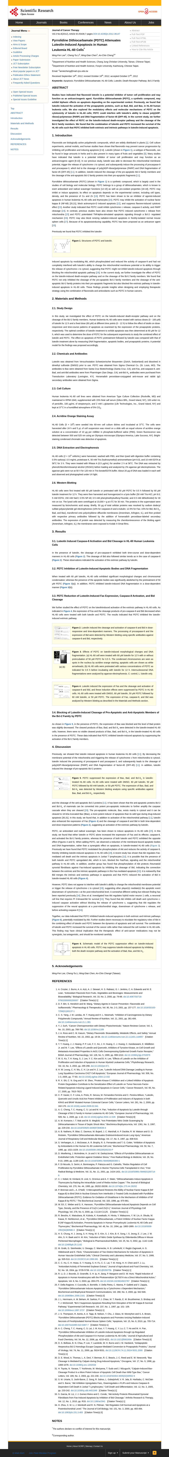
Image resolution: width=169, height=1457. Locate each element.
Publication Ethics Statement (25, 75)
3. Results (59, 531)
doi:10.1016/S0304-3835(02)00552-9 (117, 1376)
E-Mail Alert (18, 1453)
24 (63, 211)
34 (78, 895)
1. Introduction (62, 135)
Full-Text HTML (138, 38)
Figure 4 (68, 611)
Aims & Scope (18, 44)
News (108, 22)
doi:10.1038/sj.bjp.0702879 (137, 1055)
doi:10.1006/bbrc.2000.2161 (71, 1295)
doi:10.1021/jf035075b (100, 1270)
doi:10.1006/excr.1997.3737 (71, 1310)
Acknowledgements (20, 139)
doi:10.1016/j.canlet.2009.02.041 (82, 1106)
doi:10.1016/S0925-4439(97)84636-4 (88, 1128)
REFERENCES (62, 981)
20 (110, 200)
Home (19, 22)
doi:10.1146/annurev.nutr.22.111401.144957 (122, 1037)
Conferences (86, 22)
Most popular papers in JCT (25, 71)
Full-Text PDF (137, 34)
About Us (130, 22)
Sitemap (88, 1446)
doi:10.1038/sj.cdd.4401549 (84, 1390)
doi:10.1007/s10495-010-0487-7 (73, 1325)
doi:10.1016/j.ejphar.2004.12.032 (94, 1077)
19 (96, 196)
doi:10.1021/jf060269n (121, 1339)
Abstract (135, 30)
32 (124, 856)
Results (14, 128)
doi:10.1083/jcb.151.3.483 (70, 1412)
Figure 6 (57, 920)
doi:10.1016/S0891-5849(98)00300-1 (102, 1161)
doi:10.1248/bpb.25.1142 (70, 1244)
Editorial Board (19, 48)
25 (67, 214)
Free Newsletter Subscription (26, 67)
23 (60, 207)
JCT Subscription (20, 63)
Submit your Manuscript (134, 1452)
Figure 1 (127, 150)
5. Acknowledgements (67, 966)
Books (63, 22)
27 (66, 222)
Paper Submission (20, 60)
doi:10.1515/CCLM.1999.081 (84, 1259)
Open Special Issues (22, 92)
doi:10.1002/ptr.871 (100, 1066)
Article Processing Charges (25, 56)
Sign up (112, 1452)
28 (98, 272)
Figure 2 (80, 556)
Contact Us (98, 1446)
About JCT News (20, 79)
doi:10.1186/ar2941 (96, 1401)
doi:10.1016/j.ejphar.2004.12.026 (99, 1117)
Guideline (16, 52)
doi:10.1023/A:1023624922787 (115, 1281)
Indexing (16, 37)
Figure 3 (68, 583)
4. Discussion (61, 746)
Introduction (17, 118)
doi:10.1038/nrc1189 (94, 1029)
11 (72, 172)
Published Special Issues (24, 95)
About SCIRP (78, 1446)
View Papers (18, 40)
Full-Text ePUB (138, 42)
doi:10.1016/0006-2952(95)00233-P (96, 1150)
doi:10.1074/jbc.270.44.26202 (123, 1186)
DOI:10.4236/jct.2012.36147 (106, 34)
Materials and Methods (22, 123)
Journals (41, 22)
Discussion (16, 133)
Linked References (140, 45)
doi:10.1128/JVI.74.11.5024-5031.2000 (124, 1350)
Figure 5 (69, 724)
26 (66, 218)
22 (118, 203)
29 (86, 810)
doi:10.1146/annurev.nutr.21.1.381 (74, 1022)
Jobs (151, 22)
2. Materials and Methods (69, 298)
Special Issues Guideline (24, 99)
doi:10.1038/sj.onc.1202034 (83, 1365)
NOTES (57, 1421)
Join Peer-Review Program (42, 1453)
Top (12, 108)
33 (139, 871)
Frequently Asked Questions (25, 83)
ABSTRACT (60, 87)
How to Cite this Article (141, 49)
